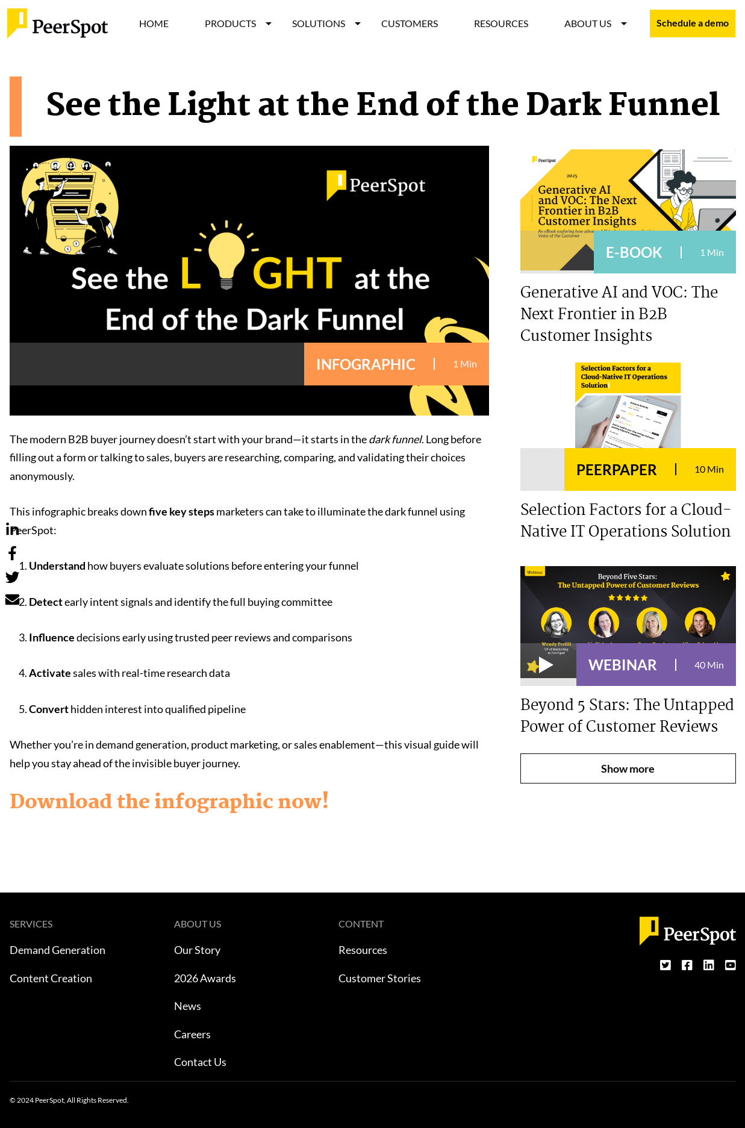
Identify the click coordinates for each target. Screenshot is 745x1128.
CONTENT (361, 923)
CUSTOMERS (409, 23)
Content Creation (51, 978)
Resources (362, 949)
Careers (192, 1034)
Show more (628, 768)
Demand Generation (57, 949)
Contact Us (200, 1061)
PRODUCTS (230, 23)
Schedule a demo (692, 23)
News (187, 1005)
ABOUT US (587, 23)
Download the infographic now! (169, 803)
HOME (154, 23)
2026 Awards (205, 978)
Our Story (197, 949)
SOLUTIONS (318, 23)
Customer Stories (379, 978)
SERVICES (31, 923)
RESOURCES (501, 23)
